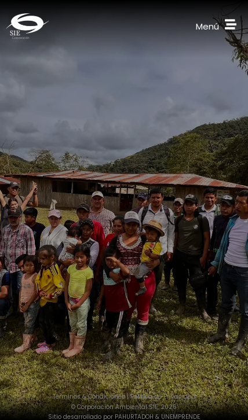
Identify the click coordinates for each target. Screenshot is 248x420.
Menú (207, 26)
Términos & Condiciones (89, 396)
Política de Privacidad (163, 396)
